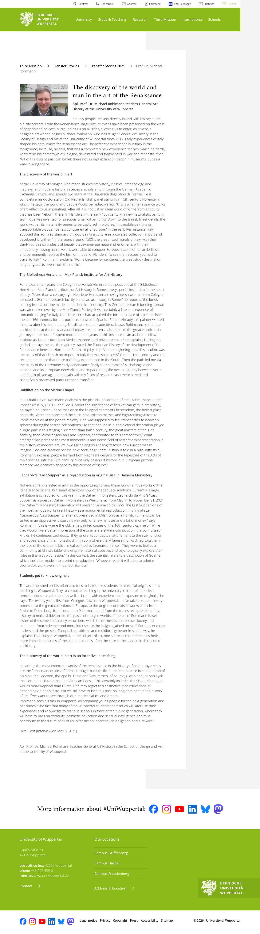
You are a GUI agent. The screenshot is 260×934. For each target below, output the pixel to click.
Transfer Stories (66, 66)
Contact (26, 886)
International (192, 19)
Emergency (155, 4)
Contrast (83, 4)
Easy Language (182, 4)
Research (140, 19)
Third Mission (165, 19)
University (83, 19)
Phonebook (107, 4)
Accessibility (149, 920)
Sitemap (167, 920)
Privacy (105, 920)
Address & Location (110, 888)
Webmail (131, 4)
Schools (214, 19)
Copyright (120, 920)
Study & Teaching (112, 19)
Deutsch (209, 4)
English (233, 4)
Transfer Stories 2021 (108, 66)
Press (134, 920)
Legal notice (88, 920)
